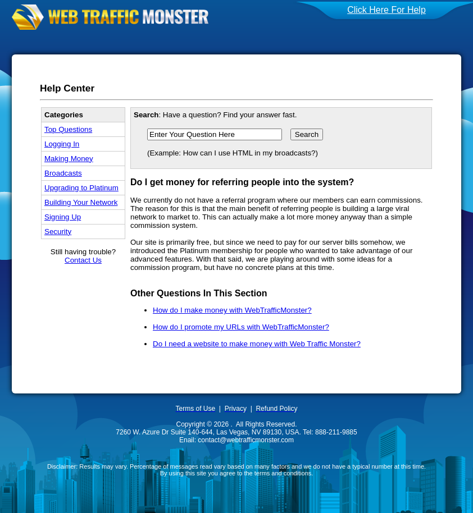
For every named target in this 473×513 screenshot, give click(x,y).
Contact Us (83, 260)
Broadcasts (63, 173)
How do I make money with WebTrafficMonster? (232, 310)
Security (57, 231)
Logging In (61, 144)
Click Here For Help (386, 10)
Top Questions (68, 129)
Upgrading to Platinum (81, 188)
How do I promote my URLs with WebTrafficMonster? (241, 327)
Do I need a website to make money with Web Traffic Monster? (257, 344)
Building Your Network (80, 202)
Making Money (68, 158)
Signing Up (62, 217)
